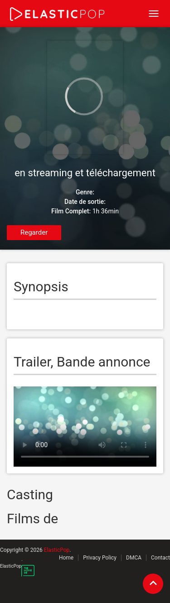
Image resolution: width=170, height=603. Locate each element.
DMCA (133, 558)
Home (66, 558)
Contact (160, 558)
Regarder (34, 232)
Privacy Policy (100, 558)
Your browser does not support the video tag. (85, 426)
